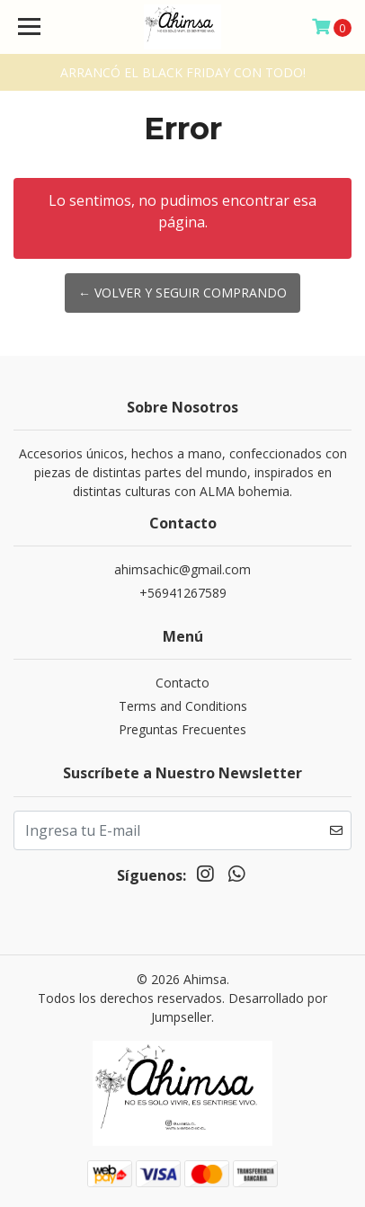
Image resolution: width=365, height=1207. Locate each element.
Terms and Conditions (183, 705)
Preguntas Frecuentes (182, 729)
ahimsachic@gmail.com (182, 569)
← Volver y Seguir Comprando (182, 292)
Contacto (182, 682)
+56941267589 (183, 592)
